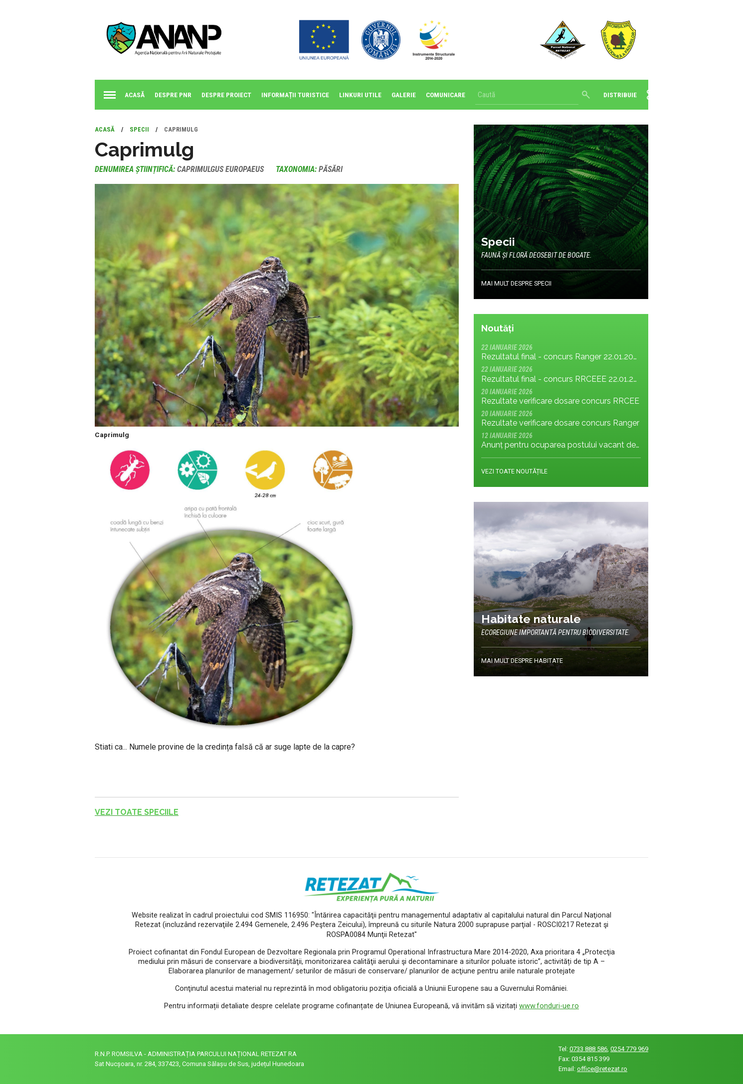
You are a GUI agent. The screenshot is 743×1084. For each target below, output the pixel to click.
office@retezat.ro (602, 1069)
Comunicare (445, 95)
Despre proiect (226, 95)
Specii (139, 129)
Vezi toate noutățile (515, 471)
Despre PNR (173, 95)
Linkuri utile (360, 95)
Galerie (403, 95)
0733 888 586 (588, 1049)
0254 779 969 (629, 1049)
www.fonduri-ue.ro (549, 1006)
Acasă (122, 95)
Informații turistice (295, 95)
